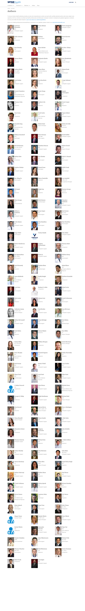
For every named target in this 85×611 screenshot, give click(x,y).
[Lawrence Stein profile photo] (34, 502)
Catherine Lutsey (19, 309)
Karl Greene (65, 211)
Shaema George (66, 189)
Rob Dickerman (18, 145)
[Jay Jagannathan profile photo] (11, 262)
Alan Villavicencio (43, 538)
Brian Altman (42, 25)
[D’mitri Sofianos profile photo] (11, 491)
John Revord (17, 407)
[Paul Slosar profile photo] (58, 480)
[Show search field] (75, 2)
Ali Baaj (40, 36)
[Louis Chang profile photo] (34, 99)
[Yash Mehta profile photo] (11, 338)
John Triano (65, 505)
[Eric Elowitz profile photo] (34, 164)
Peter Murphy (18, 352)
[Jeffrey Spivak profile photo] (34, 491)
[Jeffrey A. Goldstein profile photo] (11, 219)
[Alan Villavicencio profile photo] (34, 545)
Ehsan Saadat (42, 418)
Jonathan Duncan (43, 145)
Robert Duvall (66, 145)
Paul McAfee (41, 309)
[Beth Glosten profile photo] (34, 208)
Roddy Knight (42, 276)
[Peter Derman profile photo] (34, 142)
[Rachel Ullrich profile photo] (11, 535)
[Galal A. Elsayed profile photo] (58, 164)
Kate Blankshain (66, 58)
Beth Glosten (41, 200)
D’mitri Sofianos (19, 483)
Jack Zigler (41, 559)
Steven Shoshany (19, 461)
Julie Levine (17, 298)
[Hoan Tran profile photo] (34, 513)
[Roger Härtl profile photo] (11, 240)
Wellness (26, 5)
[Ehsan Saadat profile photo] (34, 426)
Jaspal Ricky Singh (67, 461)
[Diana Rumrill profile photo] (11, 426)
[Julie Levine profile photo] (11, 306)
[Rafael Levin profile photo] (58, 295)
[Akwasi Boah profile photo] (58, 77)
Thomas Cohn (18, 102)
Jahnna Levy (41, 298)
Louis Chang (41, 91)
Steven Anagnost (66, 25)
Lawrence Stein (42, 494)
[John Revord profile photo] (11, 415)
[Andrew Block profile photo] (11, 77)
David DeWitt (65, 134)
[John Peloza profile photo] (34, 393)
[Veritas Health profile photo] (34, 240)
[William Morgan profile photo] (34, 349)
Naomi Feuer (41, 167)
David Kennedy (18, 265)
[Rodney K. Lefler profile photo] (34, 295)
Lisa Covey (17, 113)
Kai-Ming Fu (18, 178)
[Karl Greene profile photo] (58, 219)
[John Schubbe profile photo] (58, 436)
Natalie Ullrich (42, 516)
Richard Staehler (66, 483)
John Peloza (41, 385)
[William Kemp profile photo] (58, 262)
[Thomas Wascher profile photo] (11, 556)
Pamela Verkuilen (19, 538)
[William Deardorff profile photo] (11, 142)
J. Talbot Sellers (66, 440)
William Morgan (42, 342)
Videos (33, 5)
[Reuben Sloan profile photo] (34, 480)
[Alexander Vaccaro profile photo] (34, 535)
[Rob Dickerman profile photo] (11, 153)
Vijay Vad (64, 527)
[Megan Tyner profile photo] (11, 524)
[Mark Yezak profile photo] (11, 567)
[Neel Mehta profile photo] (58, 328)
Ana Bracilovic (42, 80)
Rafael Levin (65, 287)
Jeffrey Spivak (42, 483)
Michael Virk (65, 538)
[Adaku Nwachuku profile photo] (58, 360)
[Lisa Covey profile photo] (11, 120)
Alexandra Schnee (19, 429)
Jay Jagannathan (19, 254)
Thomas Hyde (66, 243)
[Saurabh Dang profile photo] (11, 131)
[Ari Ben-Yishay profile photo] (58, 55)
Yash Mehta (17, 331)
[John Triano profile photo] (58, 513)
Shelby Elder (17, 156)
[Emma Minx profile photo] (11, 349)
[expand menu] (13, 5)
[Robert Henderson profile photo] (11, 251)
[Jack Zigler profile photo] (34, 567)
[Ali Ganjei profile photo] (11, 197)
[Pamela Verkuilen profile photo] (11, 545)
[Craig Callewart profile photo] (58, 88)
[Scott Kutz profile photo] (11, 295)
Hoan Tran (41, 505)
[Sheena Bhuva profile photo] (11, 66)
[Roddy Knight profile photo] (34, 284)
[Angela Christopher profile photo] (58, 99)
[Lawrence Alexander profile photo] (11, 33)
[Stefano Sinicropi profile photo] (11, 480)
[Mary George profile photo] (11, 208)
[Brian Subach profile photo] (11, 513)
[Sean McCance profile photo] (58, 317)
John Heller (65, 233)
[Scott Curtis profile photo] (34, 120)
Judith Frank (65, 167)
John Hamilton (42, 222)
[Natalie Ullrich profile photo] (34, 524)
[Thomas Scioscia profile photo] (11, 447)
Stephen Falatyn (18, 167)
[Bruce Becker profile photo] (34, 55)
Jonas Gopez (41, 211)
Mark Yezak (17, 559)
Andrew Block (18, 69)
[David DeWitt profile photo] (58, 142)
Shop (38, 5)
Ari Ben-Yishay (66, 47)
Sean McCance (66, 309)
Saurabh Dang (18, 124)
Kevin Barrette (66, 36)
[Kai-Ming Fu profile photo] (11, 186)
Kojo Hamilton (66, 222)
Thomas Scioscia (19, 440)
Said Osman (17, 363)
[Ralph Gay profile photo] (34, 197)
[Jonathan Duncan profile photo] (34, 153)
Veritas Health (42, 233)
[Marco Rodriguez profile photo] (58, 415)
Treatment (18, 5)
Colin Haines (18, 222)
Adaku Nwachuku (67, 352)
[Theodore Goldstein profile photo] (58, 208)
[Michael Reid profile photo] (58, 404)
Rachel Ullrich (18, 527)
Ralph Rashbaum (43, 396)
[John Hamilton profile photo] (34, 229)
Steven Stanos (18, 494)
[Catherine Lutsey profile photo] (11, 317)
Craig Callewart (66, 80)
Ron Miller (65, 331)
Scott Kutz (17, 287)
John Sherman (42, 450)
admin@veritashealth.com (59, 22)
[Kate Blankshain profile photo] (58, 66)
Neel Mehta (65, 320)
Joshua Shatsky (18, 450)
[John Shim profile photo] (58, 458)
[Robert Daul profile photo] (34, 131)
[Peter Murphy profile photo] (11, 360)
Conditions (10, 5)
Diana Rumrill (18, 418)
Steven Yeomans (66, 549)
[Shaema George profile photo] (58, 197)
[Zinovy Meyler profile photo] (34, 338)
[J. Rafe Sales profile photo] (58, 426)
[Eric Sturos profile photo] (58, 502)
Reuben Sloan (42, 472)
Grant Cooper (65, 102)
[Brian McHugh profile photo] (34, 328)
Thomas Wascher (19, 549)
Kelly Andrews (18, 36)
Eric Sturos (65, 494)
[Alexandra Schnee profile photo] (11, 436)
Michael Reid (65, 396)
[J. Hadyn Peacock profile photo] (11, 393)
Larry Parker (65, 363)
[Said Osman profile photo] (11, 371)
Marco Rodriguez (67, 407)
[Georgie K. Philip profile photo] (11, 404)
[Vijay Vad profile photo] (58, 535)
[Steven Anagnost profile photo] (58, 33)
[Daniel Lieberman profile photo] (58, 306)
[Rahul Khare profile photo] (58, 273)
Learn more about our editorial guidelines (36, 19)
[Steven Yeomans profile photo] (58, 556)
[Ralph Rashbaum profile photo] (34, 404)
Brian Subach (18, 505)
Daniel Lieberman (67, 298)
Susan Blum (41, 69)
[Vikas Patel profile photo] (58, 382)
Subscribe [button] (71, 2)
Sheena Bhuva (18, 58)
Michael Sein (41, 440)
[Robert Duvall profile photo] (58, 153)
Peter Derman (42, 134)
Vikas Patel (65, 374)
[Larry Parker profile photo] (58, 371)
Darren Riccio (42, 407)
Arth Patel (41, 374)
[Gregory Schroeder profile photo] (34, 436)
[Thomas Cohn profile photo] (11, 110)
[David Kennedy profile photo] (11, 273)
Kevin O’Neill (42, 363)
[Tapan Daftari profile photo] (58, 120)
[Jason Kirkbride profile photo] (11, 284)
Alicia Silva (41, 461)
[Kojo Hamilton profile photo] (58, 229)
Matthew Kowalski (67, 276)
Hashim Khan (42, 265)
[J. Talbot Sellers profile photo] (58, 447)
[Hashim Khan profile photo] (34, 273)
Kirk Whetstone (42, 549)
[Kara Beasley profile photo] (11, 55)
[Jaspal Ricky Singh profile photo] (58, 469)
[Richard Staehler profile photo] (58, 491)
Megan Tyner (18, 516)
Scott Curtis (41, 113)
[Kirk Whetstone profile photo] (34, 556)
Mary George (18, 200)
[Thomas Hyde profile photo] (58, 251)
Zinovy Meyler (42, 331)
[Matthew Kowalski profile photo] (58, 284)
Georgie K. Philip (19, 396)
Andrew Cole (41, 102)
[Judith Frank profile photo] (58, 175)
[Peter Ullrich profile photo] (58, 524)
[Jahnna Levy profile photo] (34, 306)
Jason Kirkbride (18, 276)
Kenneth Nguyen (43, 352)
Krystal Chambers (19, 91)
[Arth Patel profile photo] (34, 382)
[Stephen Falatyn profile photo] (11, 175)
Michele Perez (66, 385)
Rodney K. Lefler (42, 287)
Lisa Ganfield (65, 178)
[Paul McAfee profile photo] (34, 317)
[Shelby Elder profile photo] (11, 164)
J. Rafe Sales (65, 418)
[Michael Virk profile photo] (58, 545)
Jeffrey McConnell (19, 320)
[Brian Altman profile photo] (34, 33)
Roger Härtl (17, 233)
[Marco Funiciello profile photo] (34, 186)
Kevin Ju (40, 254)
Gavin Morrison (66, 342)
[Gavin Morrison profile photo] (58, 349)
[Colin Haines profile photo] (11, 229)
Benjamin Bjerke (43, 58)
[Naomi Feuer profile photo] (34, 175)
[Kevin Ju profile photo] (34, 262)
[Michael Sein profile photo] (34, 447)
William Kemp (66, 254)
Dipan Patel (17, 374)
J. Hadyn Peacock (19, 385)
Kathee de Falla (66, 124)
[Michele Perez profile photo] (58, 393)
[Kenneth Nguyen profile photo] (34, 360)
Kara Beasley (18, 47)
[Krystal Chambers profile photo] (11, 99)
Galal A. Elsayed (66, 156)
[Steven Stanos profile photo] (11, 502)
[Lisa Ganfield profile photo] (58, 186)
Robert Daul (41, 124)
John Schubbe (66, 429)
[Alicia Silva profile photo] (34, 469)
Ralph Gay (41, 189)
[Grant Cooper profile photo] (58, 110)
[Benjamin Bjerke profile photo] (34, 66)
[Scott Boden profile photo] (11, 88)
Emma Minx (17, 342)
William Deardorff (19, 134)
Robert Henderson (19, 243)
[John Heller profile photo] (58, 240)
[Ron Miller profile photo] (58, 338)
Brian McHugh (42, 320)
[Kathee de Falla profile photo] (58, 131)
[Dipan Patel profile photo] (11, 382)
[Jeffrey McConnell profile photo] (11, 328)
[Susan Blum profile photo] (34, 77)
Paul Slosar (65, 472)
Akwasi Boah (65, 69)
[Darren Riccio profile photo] (34, 415)
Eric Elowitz (41, 156)
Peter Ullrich (65, 516)
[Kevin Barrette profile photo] (58, 44)
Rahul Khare (65, 265)
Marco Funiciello (43, 178)
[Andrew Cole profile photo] (34, 110)
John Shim (65, 450)
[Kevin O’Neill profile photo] (34, 371)
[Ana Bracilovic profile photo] (34, 88)
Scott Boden (17, 80)
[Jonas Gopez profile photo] (34, 219)
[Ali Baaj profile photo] (34, 44)
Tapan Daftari (66, 113)
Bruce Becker (42, 47)
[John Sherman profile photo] (34, 458)
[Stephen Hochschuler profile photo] (34, 251)
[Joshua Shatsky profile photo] (11, 458)
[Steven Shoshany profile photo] (11, 469)
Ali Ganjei (17, 189)
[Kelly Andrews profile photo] (11, 44)
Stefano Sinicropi (19, 472)
